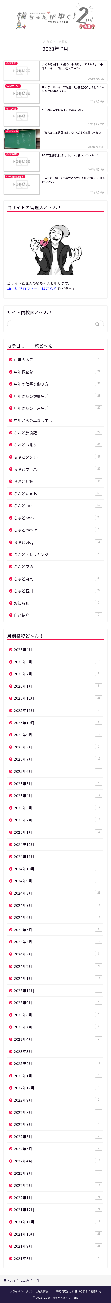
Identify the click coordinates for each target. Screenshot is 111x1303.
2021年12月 (58, 1209)
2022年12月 (58, 1087)
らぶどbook (58, 518)
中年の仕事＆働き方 (58, 384)
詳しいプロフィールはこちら (32, 288)
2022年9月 (58, 1100)
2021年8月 (58, 1258)
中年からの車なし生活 (58, 420)
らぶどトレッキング (58, 554)
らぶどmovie (58, 530)
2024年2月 (58, 966)
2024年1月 (58, 978)
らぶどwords (58, 493)
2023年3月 (58, 1051)
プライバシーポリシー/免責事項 (29, 1291)
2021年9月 (58, 1246)
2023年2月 (58, 1063)
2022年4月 (58, 1161)
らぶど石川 (58, 590)
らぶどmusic (58, 505)
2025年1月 (58, 832)
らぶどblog (58, 542)
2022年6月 (58, 1136)
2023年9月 (58, 1002)
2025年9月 (58, 734)
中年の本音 (58, 359)
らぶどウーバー (58, 469)
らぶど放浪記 (58, 432)
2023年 (25, 1280)
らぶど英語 (58, 566)
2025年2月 (58, 820)
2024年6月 (58, 917)
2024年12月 (58, 844)
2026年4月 (58, 649)
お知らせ (58, 603)
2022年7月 (58, 1124)
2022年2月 (58, 1185)
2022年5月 (58, 1148)
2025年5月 (58, 783)
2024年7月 (58, 905)
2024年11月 (58, 856)
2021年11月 (58, 1222)
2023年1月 (58, 1075)
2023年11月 (58, 990)
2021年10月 (58, 1234)
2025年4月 (58, 795)
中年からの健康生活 (58, 396)
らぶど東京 (58, 578)
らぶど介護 (58, 481)
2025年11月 (58, 710)
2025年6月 (58, 771)
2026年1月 (58, 686)
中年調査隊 (58, 371)
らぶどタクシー (58, 457)
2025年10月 (58, 722)
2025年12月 (58, 698)
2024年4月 (58, 941)
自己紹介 (58, 615)
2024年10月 (58, 868)
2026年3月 (58, 661)
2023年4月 (58, 1039)
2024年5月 (58, 929)
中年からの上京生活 (58, 408)
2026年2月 (58, 674)
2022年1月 (58, 1197)
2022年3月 (58, 1173)
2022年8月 (58, 1112)
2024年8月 (58, 893)
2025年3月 (58, 808)
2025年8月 (58, 747)
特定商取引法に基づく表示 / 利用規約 (78, 1291)
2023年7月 (58, 1027)
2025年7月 (58, 759)
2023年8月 (58, 1015)
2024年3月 (58, 954)
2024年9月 (58, 881)
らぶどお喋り (58, 444)
